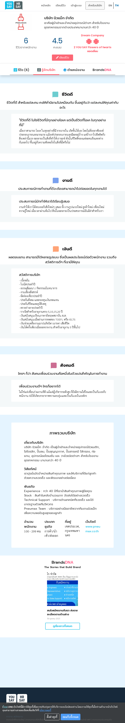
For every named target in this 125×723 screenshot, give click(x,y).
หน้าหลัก (45, 5)
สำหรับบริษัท (95, 5)
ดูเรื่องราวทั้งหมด (62, 626)
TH (117, 5)
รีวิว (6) (21, 70)
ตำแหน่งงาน (74, 70)
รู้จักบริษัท (46, 70)
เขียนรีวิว (61, 5)
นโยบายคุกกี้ (45, 710)
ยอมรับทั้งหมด (70, 717)
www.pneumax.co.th (92, 529)
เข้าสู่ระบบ (76, 5)
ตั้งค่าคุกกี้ (52, 717)
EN (110, 5)
